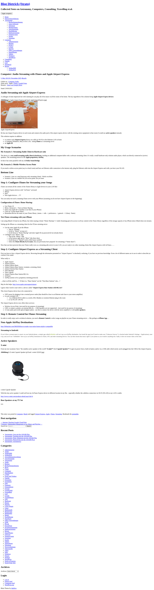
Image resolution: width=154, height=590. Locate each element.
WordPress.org (9, 585)
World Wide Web (10, 563)
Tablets (11, 54)
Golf (6, 63)
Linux (6, 508)
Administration (13, 41)
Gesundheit (8, 492)
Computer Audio (13, 81)
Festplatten (8, 481)
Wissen (7, 556)
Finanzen (8, 485)
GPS (6, 499)
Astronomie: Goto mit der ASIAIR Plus (17, 434)
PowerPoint (8, 526)
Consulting (8, 59)
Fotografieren (9, 487)
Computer (8, 40)
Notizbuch (8, 64)
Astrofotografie (13, 29)
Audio (7, 462)
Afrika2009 (12, 68)
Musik (26, 414)
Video (6, 550)
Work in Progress (10, 561)
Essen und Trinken (10, 476)
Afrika (7, 451)
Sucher (11, 36)
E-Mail (11, 47)
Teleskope (12, 26)
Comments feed (10, 583)
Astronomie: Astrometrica (13, 441)
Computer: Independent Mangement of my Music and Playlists (21, 424)
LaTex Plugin (9, 506)
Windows (12, 56)
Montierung (8, 511)
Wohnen (7, 557)
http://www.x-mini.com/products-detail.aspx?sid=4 (17, 396)
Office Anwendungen (15, 50)
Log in (7, 579)
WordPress (12, 57)
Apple (48, 414)
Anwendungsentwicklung (13, 457)
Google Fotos (22, 83)
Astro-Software (13, 24)
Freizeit (7, 489)
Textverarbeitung (10, 547)
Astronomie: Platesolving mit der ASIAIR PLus (20, 440)
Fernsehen (8, 480)
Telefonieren (9, 543)
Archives (3, 571)
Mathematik (8, 510)
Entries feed (8, 581)
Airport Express (40, 414)
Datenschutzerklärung (11, 19)
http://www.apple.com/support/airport (25, 284)
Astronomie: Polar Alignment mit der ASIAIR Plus (21, 438)
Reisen (7, 66)
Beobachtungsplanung (16, 22)
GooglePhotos (9, 497)
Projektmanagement (11, 527)
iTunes (15, 83)
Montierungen (13, 27)
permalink (75, 414)
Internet (11, 49)
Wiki (6, 552)
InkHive (13, 588)
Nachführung (13, 31)
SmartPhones (13, 52)
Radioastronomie (14, 33)
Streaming (58, 414)
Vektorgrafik (9, 549)
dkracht (24, 78)
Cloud (7, 469)
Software (7, 534)
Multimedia (8, 513)
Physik (7, 524)
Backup (11, 43)
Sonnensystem (13, 34)
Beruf (6, 467)
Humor (7, 503)
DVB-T (11, 45)
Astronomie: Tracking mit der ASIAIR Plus (18, 436)
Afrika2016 (12, 70)
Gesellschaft (8, 490)
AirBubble (52, 334)
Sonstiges (12, 38)
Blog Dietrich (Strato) (15, 4)
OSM (6, 522)
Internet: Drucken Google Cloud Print (14, 422)
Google (7, 496)
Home (7, 17)
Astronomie (8, 20)
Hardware (8, 501)
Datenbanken (9, 473)
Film (6, 483)
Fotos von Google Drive (14, 85)
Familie (7, 61)
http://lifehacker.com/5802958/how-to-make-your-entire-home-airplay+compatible (27, 326)
